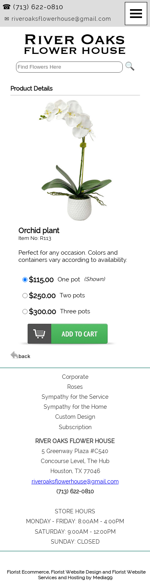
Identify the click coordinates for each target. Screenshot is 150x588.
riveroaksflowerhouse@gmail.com (75, 481)
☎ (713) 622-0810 (32, 7)
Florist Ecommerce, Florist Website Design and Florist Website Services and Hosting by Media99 (76, 574)
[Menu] (136, 13)
